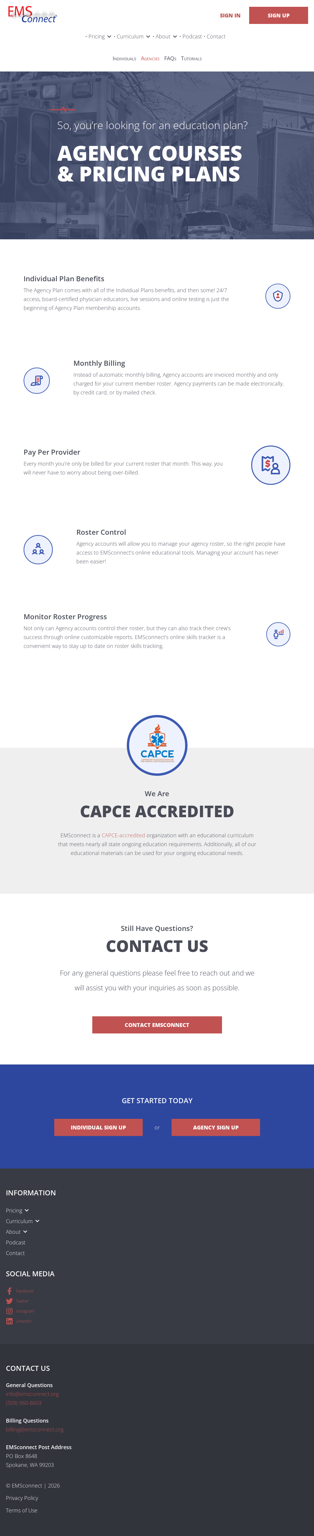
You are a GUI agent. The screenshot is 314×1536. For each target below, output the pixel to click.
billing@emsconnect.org (34, 1429)
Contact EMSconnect (157, 1024)
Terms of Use (21, 1510)
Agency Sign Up (216, 1127)
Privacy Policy (22, 1497)
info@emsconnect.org (32, 1393)
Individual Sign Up (98, 1127)
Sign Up (279, 15)
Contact (216, 36)
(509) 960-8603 (24, 1402)
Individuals (124, 58)
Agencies (150, 58)
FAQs (170, 58)
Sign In (230, 15)
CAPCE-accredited (123, 835)
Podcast (192, 36)
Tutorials (191, 58)
